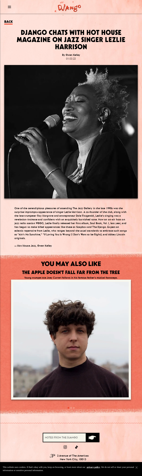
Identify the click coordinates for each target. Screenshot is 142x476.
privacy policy (93, 467)
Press (71, 431)
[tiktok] (76, 391)
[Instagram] (65, 391)
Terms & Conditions (71, 440)
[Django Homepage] (68, 6)
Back (8, 22)
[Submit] (92, 382)
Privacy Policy (71, 445)
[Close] (136, 467)
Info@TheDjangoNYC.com (71, 422)
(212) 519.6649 (71, 417)
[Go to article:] (36, 309)
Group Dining (71, 436)
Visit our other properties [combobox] (62, 455)
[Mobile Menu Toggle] (23, 7)
